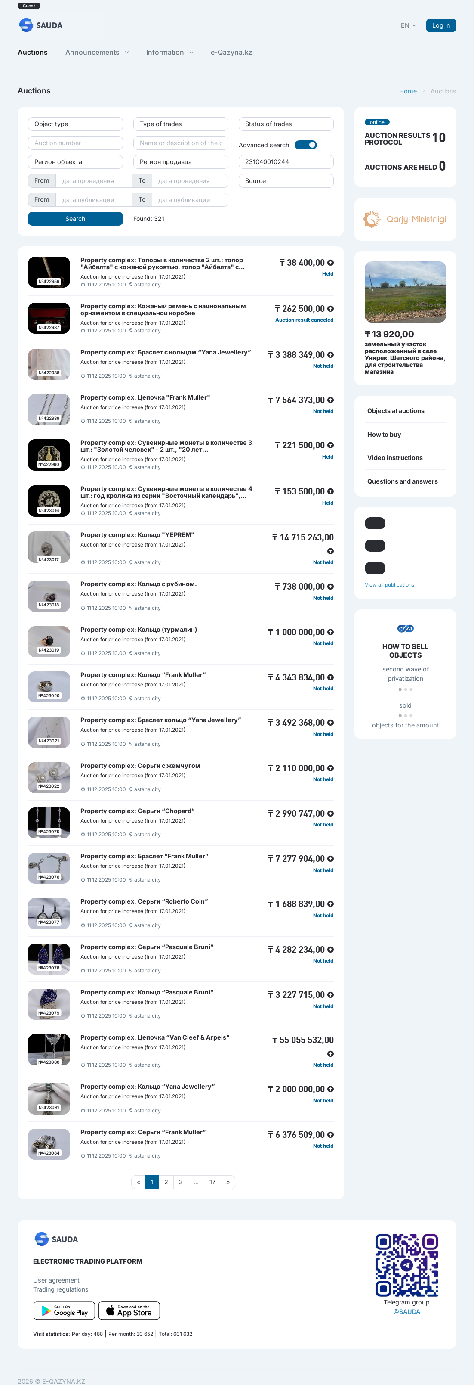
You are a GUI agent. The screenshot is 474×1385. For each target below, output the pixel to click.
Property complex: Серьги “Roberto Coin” (144, 901)
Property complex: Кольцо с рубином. (138, 583)
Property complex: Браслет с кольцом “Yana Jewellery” (165, 352)
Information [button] (169, 52)
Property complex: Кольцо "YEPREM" (137, 534)
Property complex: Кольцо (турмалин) (138, 629)
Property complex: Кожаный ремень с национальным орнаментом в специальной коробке (163, 309)
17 (212, 1182)
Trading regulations (61, 1289)
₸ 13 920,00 (389, 334)
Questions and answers (402, 481)
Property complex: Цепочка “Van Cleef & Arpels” (155, 1037)
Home (408, 91)
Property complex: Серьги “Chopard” (137, 810)
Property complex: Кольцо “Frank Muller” (143, 674)
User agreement (56, 1280)
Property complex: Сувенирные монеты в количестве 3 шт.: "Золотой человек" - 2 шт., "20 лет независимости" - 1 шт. (166, 449)
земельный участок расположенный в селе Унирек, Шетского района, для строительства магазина (405, 357)
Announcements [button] (96, 52)
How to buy (384, 434)
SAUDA (406, 1311)
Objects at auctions (396, 410)
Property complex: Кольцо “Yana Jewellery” (147, 1086)
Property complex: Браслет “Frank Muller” (144, 856)
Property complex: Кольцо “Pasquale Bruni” (147, 992)
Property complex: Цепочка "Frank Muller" (145, 397)
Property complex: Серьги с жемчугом (140, 765)
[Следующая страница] (228, 1182)
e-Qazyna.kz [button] (231, 52)
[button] (409, 25)
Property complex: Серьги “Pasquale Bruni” (147, 946)
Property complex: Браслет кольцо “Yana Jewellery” (160, 720)
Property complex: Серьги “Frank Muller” (143, 1132)
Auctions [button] (33, 52)
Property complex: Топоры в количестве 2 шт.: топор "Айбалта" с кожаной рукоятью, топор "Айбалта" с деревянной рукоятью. (161, 266)
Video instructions (395, 457)
